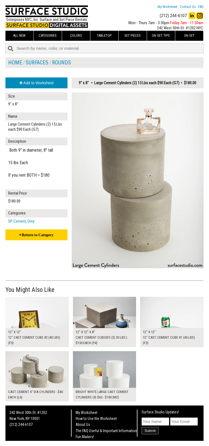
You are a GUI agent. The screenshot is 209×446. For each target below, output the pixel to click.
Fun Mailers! (85, 437)
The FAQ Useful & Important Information (106, 431)
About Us (83, 424)
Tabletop (104, 35)
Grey (31, 221)
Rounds (61, 62)
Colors (76, 35)
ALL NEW (19, 35)
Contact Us (188, 7)
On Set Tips (161, 35)
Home (15, 62)
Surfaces (37, 62)
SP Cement (17, 221)
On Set (189, 35)
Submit (150, 431)
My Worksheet (167, 7)
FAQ (201, 7)
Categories (48, 35)
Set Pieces (132, 35)
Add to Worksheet (36, 83)
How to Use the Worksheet (96, 418)
